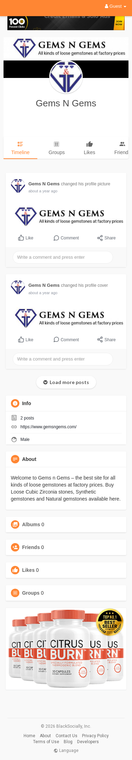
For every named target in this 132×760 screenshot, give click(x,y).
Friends (31, 547)
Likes (28, 570)
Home (29, 735)
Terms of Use (46, 741)
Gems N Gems (66, 103)
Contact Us (66, 735)
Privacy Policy (95, 735)
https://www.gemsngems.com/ (48, 426)
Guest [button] (115, 6)
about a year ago (43, 191)
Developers (88, 741)
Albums (31, 524)
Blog (68, 741)
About (45, 735)
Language (66, 750)
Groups (31, 593)
